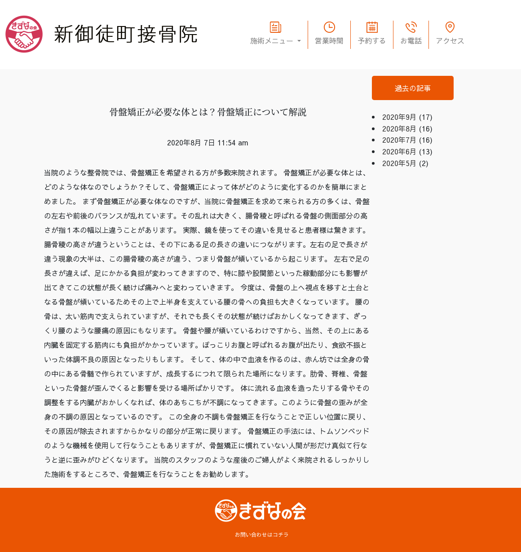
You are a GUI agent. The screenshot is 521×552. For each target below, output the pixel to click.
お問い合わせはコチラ (262, 534)
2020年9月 (399, 117)
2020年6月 (399, 151)
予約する (372, 40)
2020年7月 (399, 140)
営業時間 (329, 40)
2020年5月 (399, 163)
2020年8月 (399, 128)
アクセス (450, 40)
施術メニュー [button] (273, 40)
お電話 (411, 40)
